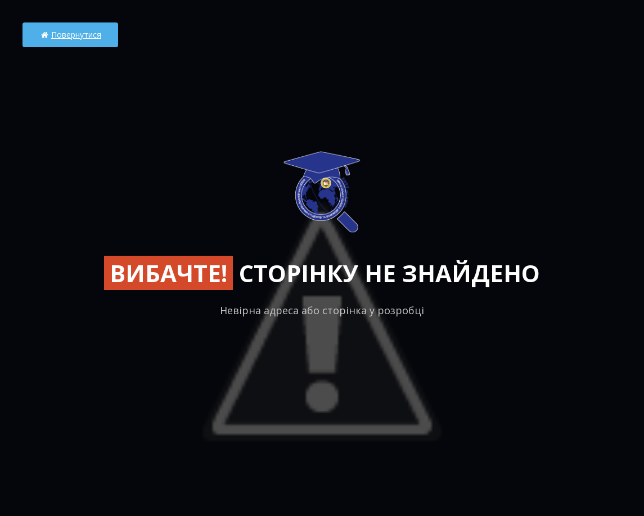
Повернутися (70, 34)
